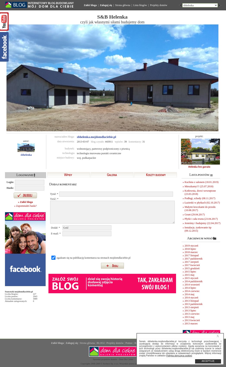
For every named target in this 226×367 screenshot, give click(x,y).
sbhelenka (26, 154)
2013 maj (189, 317)
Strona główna (122, 5)
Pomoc (129, 343)
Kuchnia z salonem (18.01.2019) (202, 182)
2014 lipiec (190, 287)
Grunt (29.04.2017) (195, 214)
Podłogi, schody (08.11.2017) (200, 198)
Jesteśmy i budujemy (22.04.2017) (203, 223)
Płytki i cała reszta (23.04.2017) (201, 218)
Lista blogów (140, 5)
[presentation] (84, 245)
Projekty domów (158, 5)
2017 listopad (192, 255)
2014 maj (189, 294)
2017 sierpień (192, 261)
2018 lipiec (190, 248)
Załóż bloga (90, 5)
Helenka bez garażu (199, 166)
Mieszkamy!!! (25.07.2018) (199, 186)
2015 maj (189, 274)
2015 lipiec (190, 271)
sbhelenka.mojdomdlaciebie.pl (96, 137)
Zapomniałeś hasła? (26, 205)
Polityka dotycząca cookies (179, 355)
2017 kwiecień (192, 265)
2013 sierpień (192, 307)
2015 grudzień (192, 268)
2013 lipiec (190, 310)
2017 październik (194, 258)
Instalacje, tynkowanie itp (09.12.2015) (198, 229)
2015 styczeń (191, 278)
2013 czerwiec (192, 313)
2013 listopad (192, 300)
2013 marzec (191, 323)
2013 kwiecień (192, 320)
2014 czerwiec (192, 291)
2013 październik (194, 304)
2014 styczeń (191, 297)
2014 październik (194, 281)
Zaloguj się (106, 5)
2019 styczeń (191, 245)
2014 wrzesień (192, 284)
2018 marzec (191, 252)
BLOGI (101, 343)
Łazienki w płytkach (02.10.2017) (202, 202)
